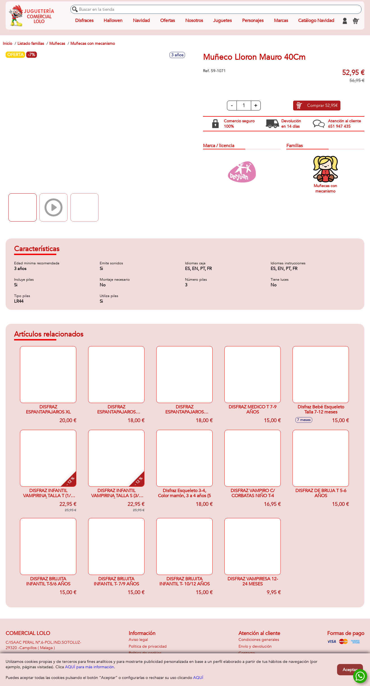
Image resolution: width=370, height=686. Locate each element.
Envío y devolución (255, 646)
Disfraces (84, 21)
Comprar (322, 106)
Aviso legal (138, 639)
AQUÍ (198, 677)
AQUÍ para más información (89, 667)
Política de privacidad (148, 646)
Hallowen (113, 21)
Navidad (141, 21)
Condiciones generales (259, 639)
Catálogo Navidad (316, 21)
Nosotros (194, 21)
